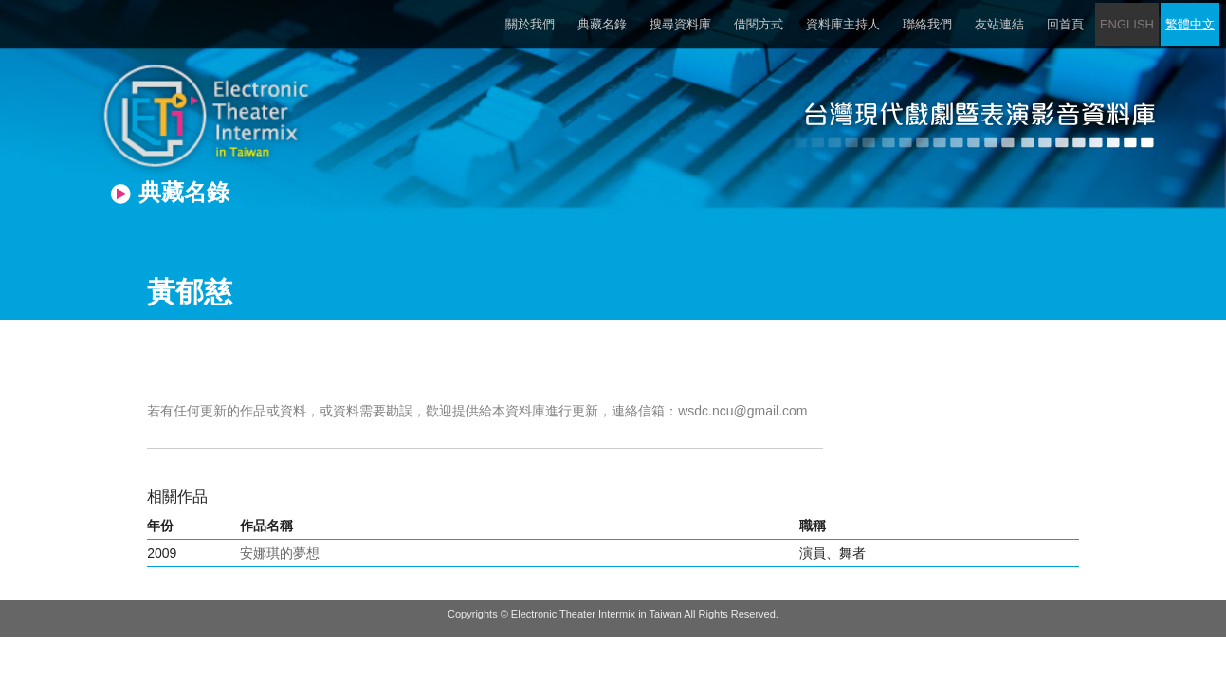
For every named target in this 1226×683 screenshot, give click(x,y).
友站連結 (999, 24)
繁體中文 (1190, 24)
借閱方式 (758, 24)
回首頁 (1065, 24)
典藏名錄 (602, 24)
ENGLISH (1127, 24)
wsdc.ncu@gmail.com (742, 410)
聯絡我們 (927, 24)
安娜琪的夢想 (280, 553)
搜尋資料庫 (680, 24)
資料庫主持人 (843, 24)
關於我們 (530, 24)
